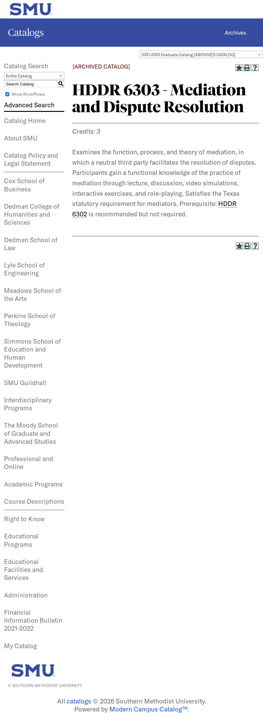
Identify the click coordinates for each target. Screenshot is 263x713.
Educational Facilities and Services (23, 569)
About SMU (20, 138)
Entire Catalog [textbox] (19, 75)
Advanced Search (29, 105)
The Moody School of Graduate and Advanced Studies (31, 433)
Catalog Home (24, 120)
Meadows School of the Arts (32, 294)
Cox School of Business (24, 185)
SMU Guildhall (25, 383)
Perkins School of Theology (29, 320)
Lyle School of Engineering (24, 269)
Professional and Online (28, 463)
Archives (235, 32)
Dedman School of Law (30, 244)
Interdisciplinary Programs (28, 404)
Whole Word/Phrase (28, 94)
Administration (26, 595)
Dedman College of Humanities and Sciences (31, 214)
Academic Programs (33, 484)
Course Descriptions (34, 501)
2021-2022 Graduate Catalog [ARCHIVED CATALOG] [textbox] (188, 54)
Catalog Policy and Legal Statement (31, 159)
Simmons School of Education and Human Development (32, 353)
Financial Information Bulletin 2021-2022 (33, 620)
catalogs (79, 701)
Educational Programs (21, 540)
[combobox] (201, 54)
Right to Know (24, 519)
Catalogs (26, 32)
